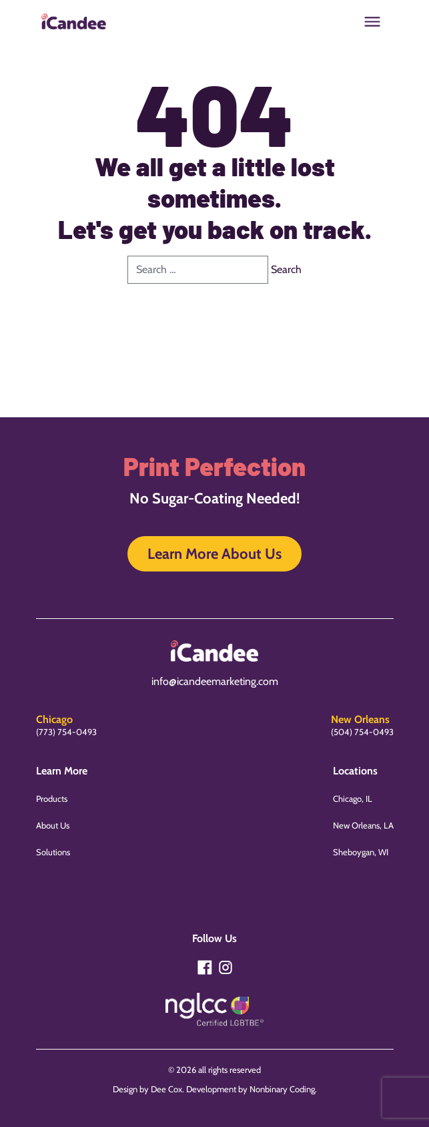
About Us (52, 825)
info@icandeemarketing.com (214, 681)
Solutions (53, 852)
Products (51, 798)
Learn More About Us (214, 554)
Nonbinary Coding (282, 1089)
